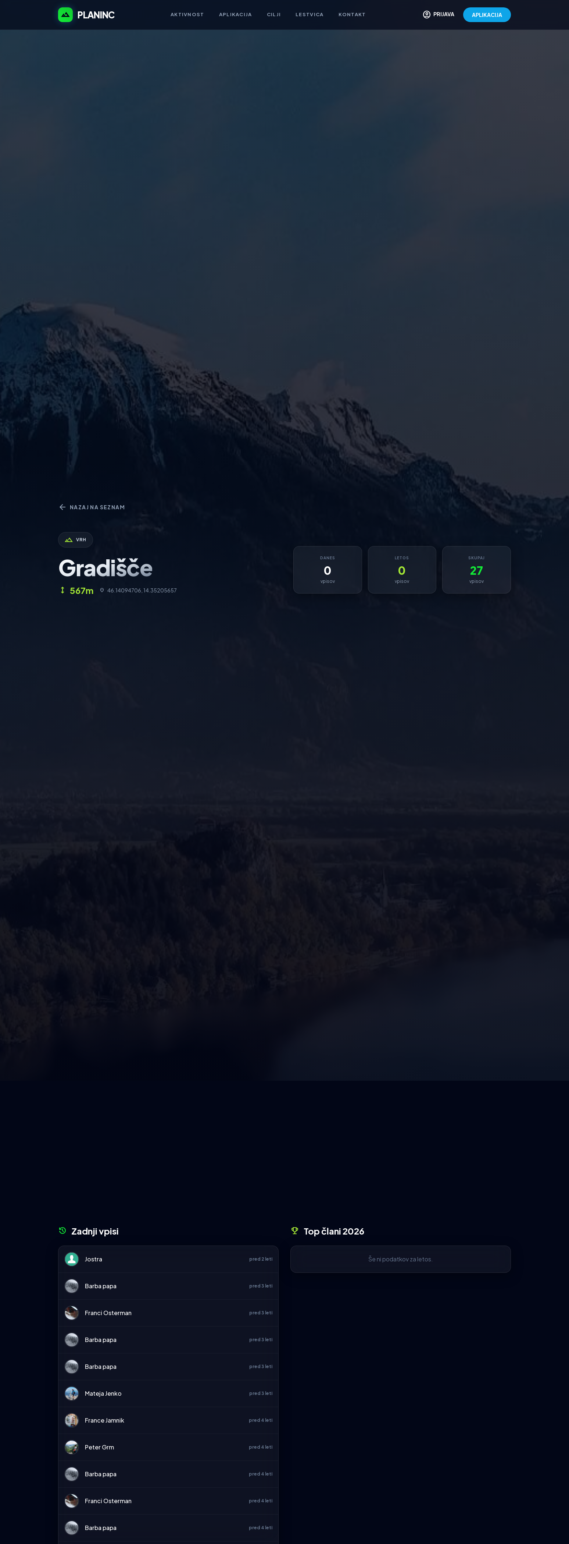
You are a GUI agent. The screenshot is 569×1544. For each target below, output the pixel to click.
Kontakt (352, 14)
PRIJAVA (438, 14)
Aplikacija (235, 14)
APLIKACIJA (487, 14)
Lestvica (309, 14)
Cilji (274, 14)
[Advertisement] (284, 1155)
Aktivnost (187, 14)
